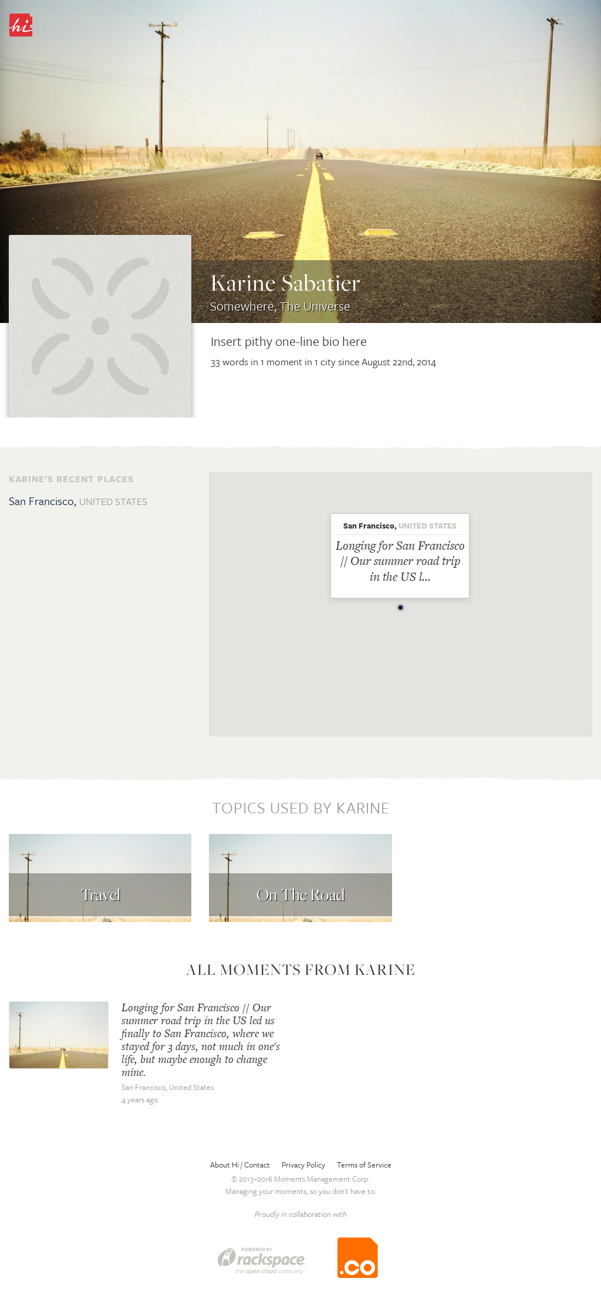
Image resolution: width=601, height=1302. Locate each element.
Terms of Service (364, 1164)
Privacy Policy (303, 1164)
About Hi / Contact (240, 1164)
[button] (401, 604)
